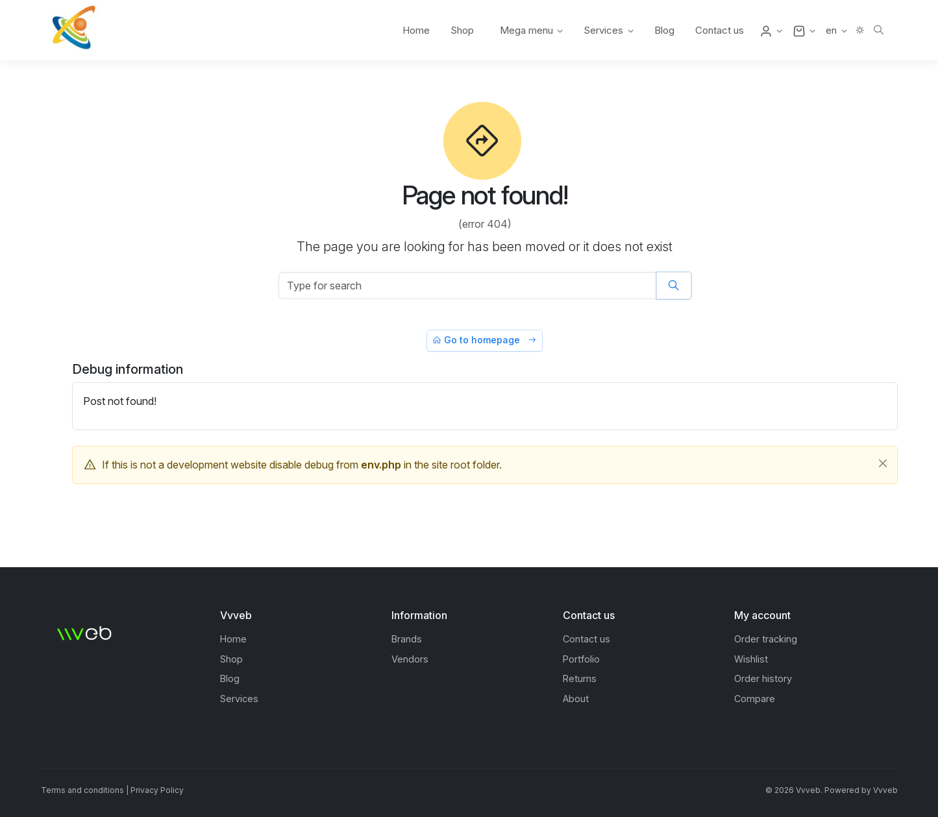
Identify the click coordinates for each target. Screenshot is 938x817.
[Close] (883, 463)
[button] (770, 30)
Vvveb (885, 790)
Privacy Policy (157, 790)
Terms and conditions (82, 790)
